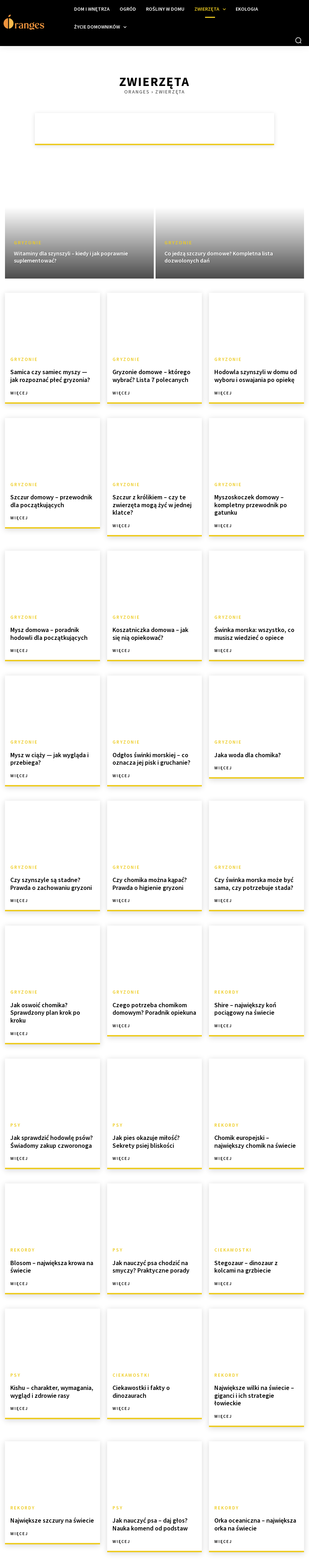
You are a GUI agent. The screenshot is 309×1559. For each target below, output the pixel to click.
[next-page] (86, 1537)
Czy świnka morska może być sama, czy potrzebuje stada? (250, 873)
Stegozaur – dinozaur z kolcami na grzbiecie (254, 1241)
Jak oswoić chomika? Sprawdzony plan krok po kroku (50, 995)
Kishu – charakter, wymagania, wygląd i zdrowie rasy (49, 1364)
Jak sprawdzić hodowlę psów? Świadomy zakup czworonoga (48, 1118)
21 (70, 1537)
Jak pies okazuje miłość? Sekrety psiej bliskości (153, 1118)
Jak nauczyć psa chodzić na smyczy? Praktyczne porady (147, 1241)
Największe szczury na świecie (47, 1483)
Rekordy (225, 980)
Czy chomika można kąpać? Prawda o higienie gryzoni (146, 873)
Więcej (19, 390)
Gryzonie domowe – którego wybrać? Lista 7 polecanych (148, 374)
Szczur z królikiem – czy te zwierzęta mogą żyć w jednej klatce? (147, 500)
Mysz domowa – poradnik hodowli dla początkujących (45, 627)
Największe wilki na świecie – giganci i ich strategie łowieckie (253, 1364)
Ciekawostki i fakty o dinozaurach (138, 1364)
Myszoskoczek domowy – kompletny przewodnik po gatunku (247, 500)
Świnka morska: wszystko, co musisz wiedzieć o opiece (251, 627)
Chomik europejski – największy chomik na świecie (253, 1118)
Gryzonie (28, 242)
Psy (15, 1103)
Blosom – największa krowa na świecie (48, 1241)
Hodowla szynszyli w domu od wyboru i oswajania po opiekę (252, 374)
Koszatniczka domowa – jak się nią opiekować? (151, 627)
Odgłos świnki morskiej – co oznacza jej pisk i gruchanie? (147, 749)
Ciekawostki (231, 1226)
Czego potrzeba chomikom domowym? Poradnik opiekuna (151, 995)
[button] (298, 40)
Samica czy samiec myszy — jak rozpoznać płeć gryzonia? (49, 374)
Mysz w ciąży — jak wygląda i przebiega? (45, 749)
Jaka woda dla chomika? (245, 746)
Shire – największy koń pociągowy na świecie (242, 995)
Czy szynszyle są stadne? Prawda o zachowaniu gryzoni (51, 873)
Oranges (137, 91)
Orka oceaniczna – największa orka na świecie (251, 1486)
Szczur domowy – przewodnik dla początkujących (52, 497)
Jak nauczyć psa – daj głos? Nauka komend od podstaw (147, 1486)
